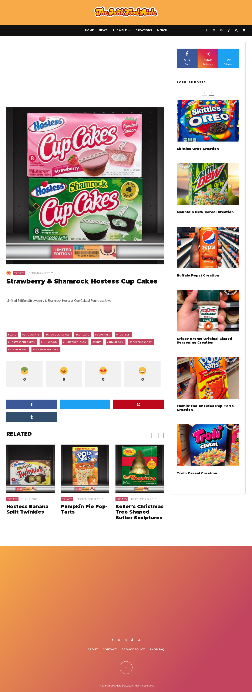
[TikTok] (229, 30)
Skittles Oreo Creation (198, 149)
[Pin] (138, 404)
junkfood (50, 342)
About (93, 649)
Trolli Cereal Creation (197, 473)
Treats (19, 273)
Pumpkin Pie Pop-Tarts (84, 509)
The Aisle (119, 30)
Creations (143, 30)
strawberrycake (46, 349)
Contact (110, 649)
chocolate (32, 334)
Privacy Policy (133, 649)
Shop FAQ (157, 649)
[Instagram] (221, 30)
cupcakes (103, 334)
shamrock (116, 342)
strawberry (18, 349)
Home (89, 30)
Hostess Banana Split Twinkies (27, 509)
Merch (162, 30)
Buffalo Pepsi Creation (198, 275)
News (103, 30)
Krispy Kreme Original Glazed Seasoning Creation (204, 340)
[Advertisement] (85, 73)
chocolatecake (58, 334)
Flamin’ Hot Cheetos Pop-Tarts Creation (205, 408)
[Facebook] (207, 30)
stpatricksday (141, 342)
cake (13, 334)
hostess (124, 334)
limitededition (75, 342)
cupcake (83, 334)
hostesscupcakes (22, 342)
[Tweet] (85, 404)
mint (97, 342)
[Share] (31, 404)
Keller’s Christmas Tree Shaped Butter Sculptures (139, 512)
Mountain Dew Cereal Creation (205, 212)
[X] (214, 30)
